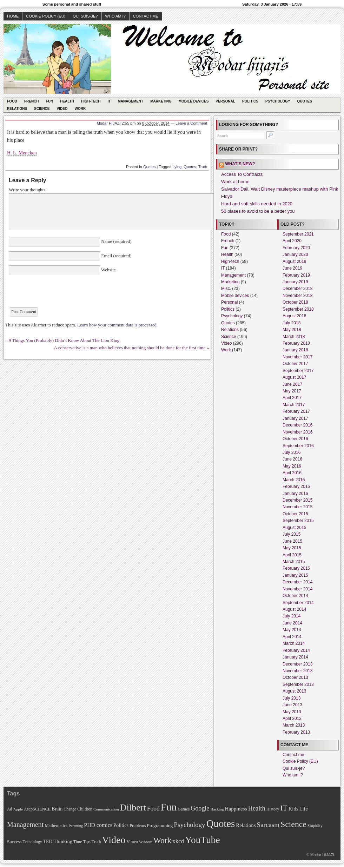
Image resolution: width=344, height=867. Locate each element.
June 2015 (292, 541)
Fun (49, 101)
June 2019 (292, 268)
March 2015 (294, 561)
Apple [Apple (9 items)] (18, 809)
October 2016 (295, 438)
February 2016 (296, 486)
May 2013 (292, 711)
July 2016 (291, 452)
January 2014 (295, 657)
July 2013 (291, 698)
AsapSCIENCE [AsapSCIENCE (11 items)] (37, 809)
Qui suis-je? (85, 16)
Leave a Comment (191, 123)
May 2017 (292, 391)
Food (12, 101)
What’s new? (240, 163)
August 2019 (294, 261)
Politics (250, 101)
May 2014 (292, 629)
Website (108, 269)
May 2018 (292, 329)
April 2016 (292, 472)
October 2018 (295, 302)
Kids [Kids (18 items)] (293, 809)
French (31, 101)
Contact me (145, 16)
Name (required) (116, 241)
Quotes (304, 101)
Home (13, 16)
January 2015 (295, 575)
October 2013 (295, 677)
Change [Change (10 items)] (70, 809)
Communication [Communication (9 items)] (106, 809)
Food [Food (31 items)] (153, 808)
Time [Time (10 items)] (77, 842)
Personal (225, 101)
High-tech (91, 101)
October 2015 (295, 513)
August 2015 (294, 527)
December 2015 (297, 500)
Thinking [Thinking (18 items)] (62, 841)
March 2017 (294, 404)
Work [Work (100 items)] (162, 840)
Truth (202, 167)
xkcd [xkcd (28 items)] (178, 841)
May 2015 (292, 547)
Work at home (235, 181)
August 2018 (294, 315)
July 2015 (291, 534)
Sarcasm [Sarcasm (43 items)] (268, 824)
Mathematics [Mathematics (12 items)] (56, 825)
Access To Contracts (242, 174)
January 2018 (295, 350)
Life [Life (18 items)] (303, 809)
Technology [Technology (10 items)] (32, 842)
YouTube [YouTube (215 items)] (202, 840)
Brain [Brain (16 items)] (57, 809)
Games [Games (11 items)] (184, 809)
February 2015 (296, 568)
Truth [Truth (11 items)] (96, 841)
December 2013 (297, 664)
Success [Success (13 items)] (14, 841)
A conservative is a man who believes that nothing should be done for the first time (129, 347)
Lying (176, 167)
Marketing (161, 101)
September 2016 (298, 445)
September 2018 (298, 309)
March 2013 (294, 725)
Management (130, 101)
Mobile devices (194, 101)
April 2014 (292, 636)
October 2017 (295, 363)
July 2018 (291, 322)
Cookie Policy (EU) (45, 16)
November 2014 (297, 589)
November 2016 (297, 432)
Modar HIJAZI (109, 123)
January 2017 (295, 418)
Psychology (277, 101)
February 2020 (296, 247)
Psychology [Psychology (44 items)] (189, 824)
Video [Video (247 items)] (114, 839)
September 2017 (298, 370)
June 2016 (292, 459)
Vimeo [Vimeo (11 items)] (132, 841)
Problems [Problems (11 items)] (138, 825)
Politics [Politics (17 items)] (120, 825)
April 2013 (292, 718)
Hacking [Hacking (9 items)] (217, 809)
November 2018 (297, 295)
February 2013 (296, 732)
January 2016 (295, 493)
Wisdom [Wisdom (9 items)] (145, 842)
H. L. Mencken (22, 152)
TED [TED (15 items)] (48, 841)
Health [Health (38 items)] (256, 808)
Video (62, 109)
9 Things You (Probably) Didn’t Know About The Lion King (64, 340)
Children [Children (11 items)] (84, 809)
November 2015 (297, 506)
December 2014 (297, 582)
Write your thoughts (27, 189)
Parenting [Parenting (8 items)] (75, 826)
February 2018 (296, 343)
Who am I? (115, 16)
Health (67, 101)
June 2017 (292, 384)
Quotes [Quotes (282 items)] (220, 823)
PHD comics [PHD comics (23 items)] (98, 825)
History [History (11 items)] (272, 809)
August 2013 (294, 691)
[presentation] (62, 293)
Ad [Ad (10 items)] (9, 809)
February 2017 (296, 411)
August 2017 (294, 377)
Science (41, 109)
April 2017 (292, 397)
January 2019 (295, 281)
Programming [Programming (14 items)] (160, 825)
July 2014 (291, 616)
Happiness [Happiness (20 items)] (236, 809)
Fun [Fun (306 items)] (169, 807)
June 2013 (292, 704)
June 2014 (292, 623)
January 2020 (295, 254)
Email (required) (116, 255)
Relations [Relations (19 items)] (246, 825)
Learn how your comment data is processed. (117, 324)
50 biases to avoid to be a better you (258, 211)
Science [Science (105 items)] (293, 824)
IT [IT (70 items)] (283, 808)
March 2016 (294, 479)
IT (109, 101)
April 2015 (292, 554)
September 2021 (298, 234)
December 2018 (297, 288)
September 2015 (298, 520)
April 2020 (292, 240)
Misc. (226, 288)
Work (80, 109)
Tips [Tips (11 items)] (86, 841)
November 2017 (297, 357)
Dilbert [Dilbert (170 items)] (133, 807)
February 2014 (296, 650)
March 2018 (294, 336)
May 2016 (292, 466)
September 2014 (298, 602)
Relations (17, 109)
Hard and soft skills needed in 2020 (256, 203)
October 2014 (295, 595)
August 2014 (294, 609)
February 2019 (296, 275)
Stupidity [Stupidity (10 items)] (315, 825)
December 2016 (297, 425)
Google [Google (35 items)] (200, 808)
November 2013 (297, 670)
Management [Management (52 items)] (25, 824)
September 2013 (298, 684)
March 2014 (294, 643)
